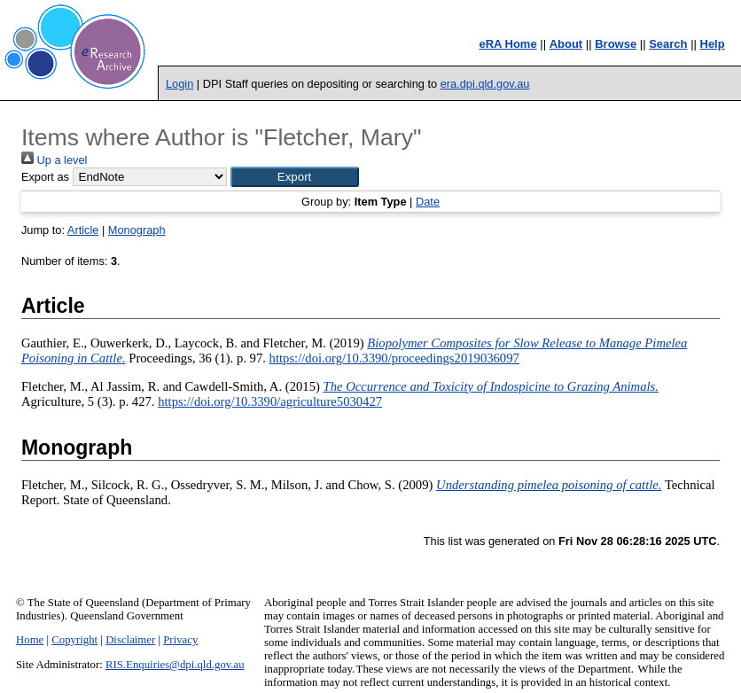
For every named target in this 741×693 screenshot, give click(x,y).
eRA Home (507, 44)
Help (712, 44)
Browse (615, 44)
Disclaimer (130, 640)
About (566, 44)
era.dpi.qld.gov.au (485, 83)
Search (668, 44)
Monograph (137, 230)
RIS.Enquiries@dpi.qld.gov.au (175, 664)
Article (83, 230)
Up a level (54, 160)
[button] (294, 177)
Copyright (74, 640)
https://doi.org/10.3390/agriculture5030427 (270, 401)
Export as (45, 176)
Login (179, 83)
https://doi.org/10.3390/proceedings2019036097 (394, 358)
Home (29, 640)
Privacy (180, 640)
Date (428, 201)
